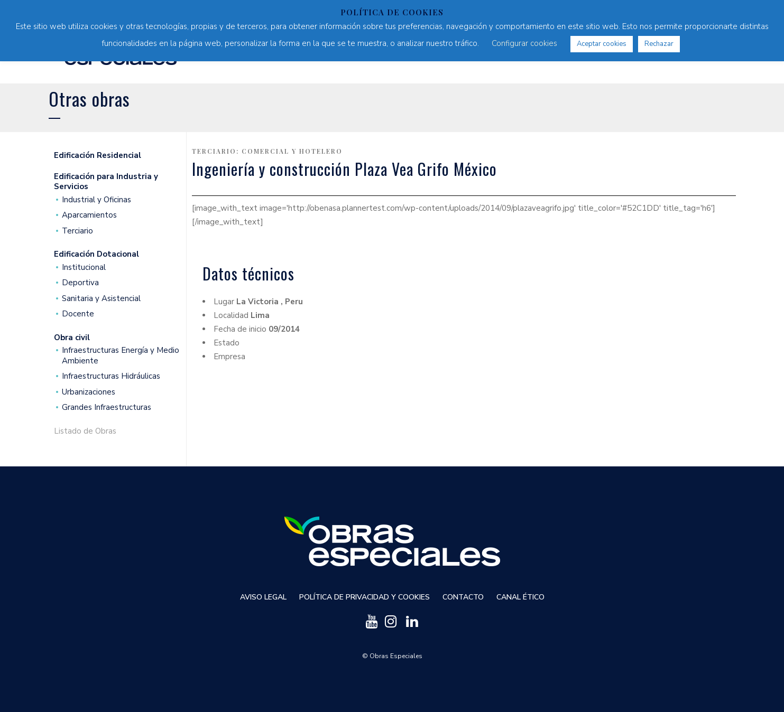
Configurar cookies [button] (524, 43)
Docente (78, 314)
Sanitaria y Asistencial (101, 299)
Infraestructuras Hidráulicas (111, 376)
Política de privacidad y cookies (364, 597)
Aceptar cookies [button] (601, 44)
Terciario (77, 231)
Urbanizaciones (88, 392)
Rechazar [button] (659, 44)
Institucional (84, 268)
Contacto (463, 597)
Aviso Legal (263, 597)
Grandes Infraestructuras (106, 407)
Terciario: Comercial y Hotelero (267, 151)
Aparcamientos (89, 215)
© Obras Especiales (392, 656)
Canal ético (520, 597)
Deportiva (80, 283)
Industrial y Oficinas (96, 200)
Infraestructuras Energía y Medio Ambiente (120, 355)
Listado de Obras (85, 431)
